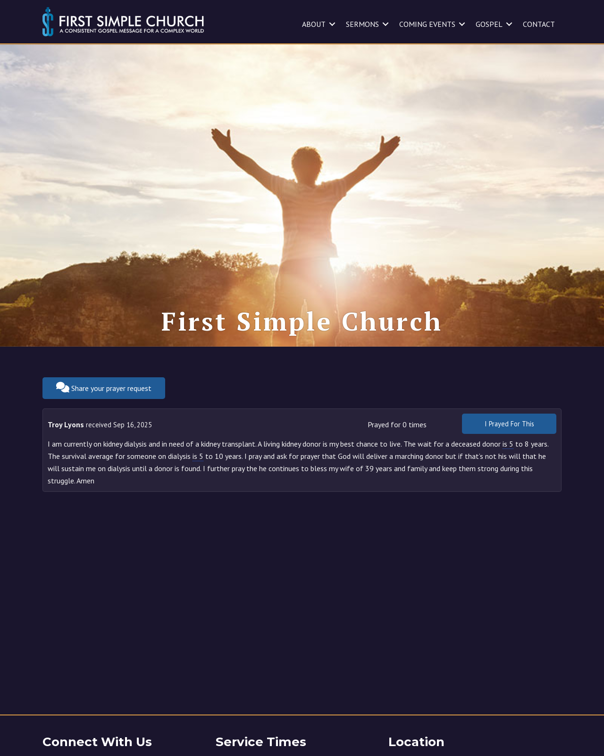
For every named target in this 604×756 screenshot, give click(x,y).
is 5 (508, 444)
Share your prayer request (103, 387)
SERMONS (362, 24)
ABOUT (314, 24)
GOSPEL (489, 24)
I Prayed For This (509, 423)
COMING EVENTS (427, 24)
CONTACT (539, 24)
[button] (332, 24)
